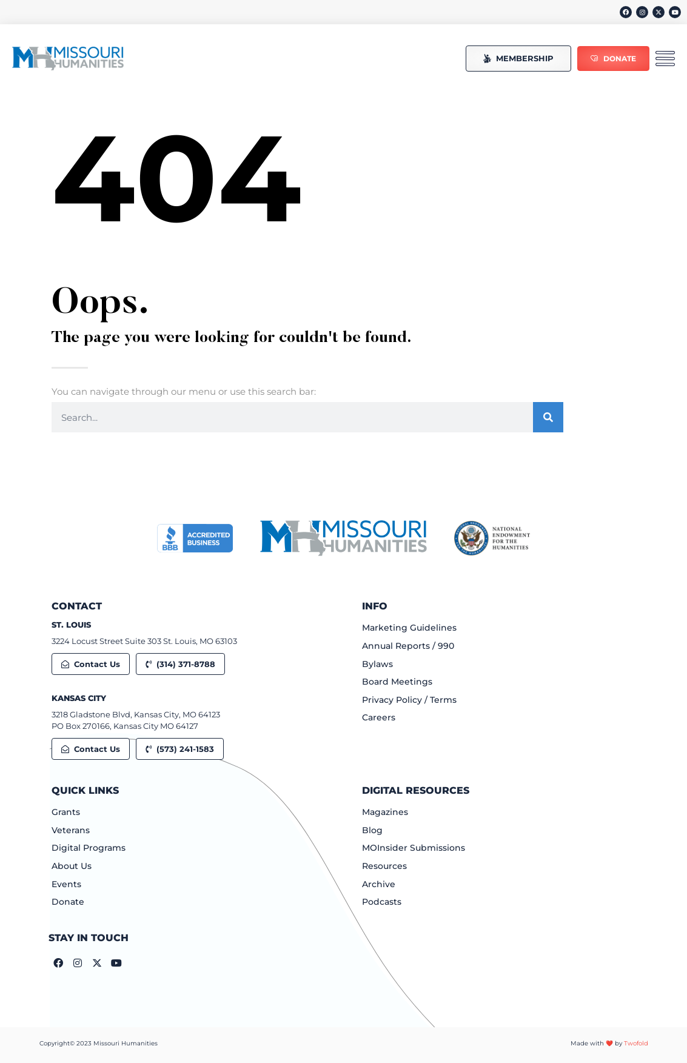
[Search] (548, 417)
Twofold (636, 1043)
